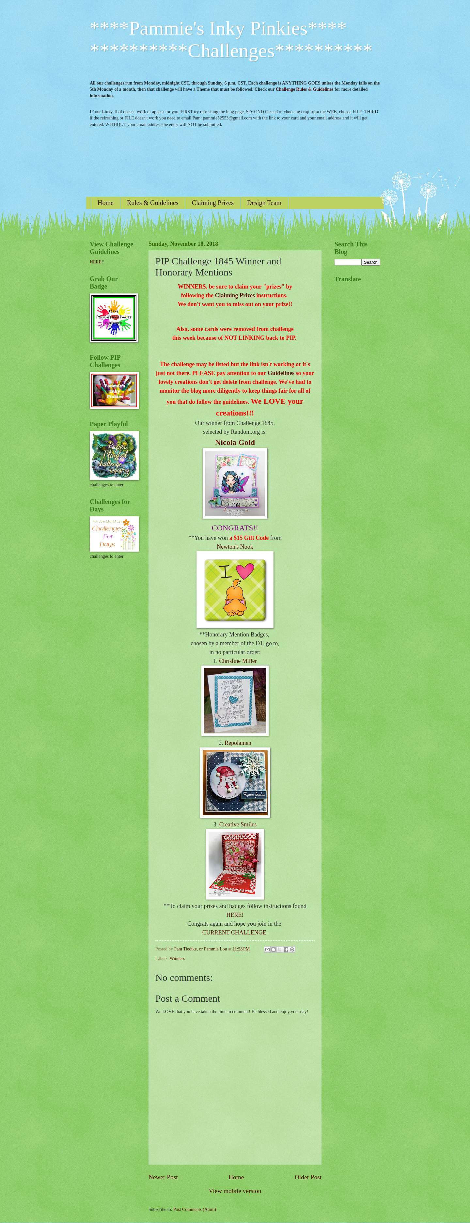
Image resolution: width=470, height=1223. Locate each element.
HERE (96, 261)
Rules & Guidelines (153, 202)
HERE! (235, 915)
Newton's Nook (235, 546)
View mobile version (235, 1190)
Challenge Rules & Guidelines (305, 89)
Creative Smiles (238, 824)
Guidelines (281, 373)
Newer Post (163, 1177)
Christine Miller (238, 661)
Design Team (264, 202)
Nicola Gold (235, 442)
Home (106, 202)
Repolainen (238, 743)
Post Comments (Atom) (194, 1209)
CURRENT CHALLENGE (234, 932)
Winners (177, 958)
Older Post (308, 1177)
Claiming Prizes (213, 202)
